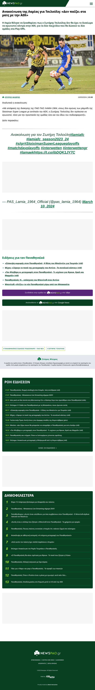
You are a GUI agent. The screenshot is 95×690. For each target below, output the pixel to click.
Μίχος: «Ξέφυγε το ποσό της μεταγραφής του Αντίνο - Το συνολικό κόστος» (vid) (43, 267)
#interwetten (51, 148)
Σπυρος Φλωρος (12, 97)
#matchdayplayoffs (24, 148)
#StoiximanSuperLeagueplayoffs (51, 144)
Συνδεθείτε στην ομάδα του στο (47, 293)
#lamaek (27, 152)
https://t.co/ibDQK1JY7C (54, 152)
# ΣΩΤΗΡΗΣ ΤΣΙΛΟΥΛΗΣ (55, 349)
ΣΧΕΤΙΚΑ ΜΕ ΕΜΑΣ (48, 660)
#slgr (20, 144)
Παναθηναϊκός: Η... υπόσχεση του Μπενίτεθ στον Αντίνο (32, 280)
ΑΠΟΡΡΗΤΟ (42, 663)
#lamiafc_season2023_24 (47, 139)
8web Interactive (53, 684)
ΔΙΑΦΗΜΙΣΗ (60, 660)
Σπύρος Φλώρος (50, 359)
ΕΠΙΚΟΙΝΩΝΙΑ (35, 660)
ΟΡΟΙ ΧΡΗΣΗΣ (52, 663)
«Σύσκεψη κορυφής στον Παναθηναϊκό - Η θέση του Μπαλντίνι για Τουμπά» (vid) (44, 263)
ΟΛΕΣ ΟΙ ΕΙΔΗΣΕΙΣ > (47, 448)
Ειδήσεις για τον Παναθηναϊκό (23, 258)
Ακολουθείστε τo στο (47, 303)
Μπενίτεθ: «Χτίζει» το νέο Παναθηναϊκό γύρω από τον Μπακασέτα (37, 284)
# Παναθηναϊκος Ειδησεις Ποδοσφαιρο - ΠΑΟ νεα (23, 349)
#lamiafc (77, 135)
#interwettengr (75, 148)
